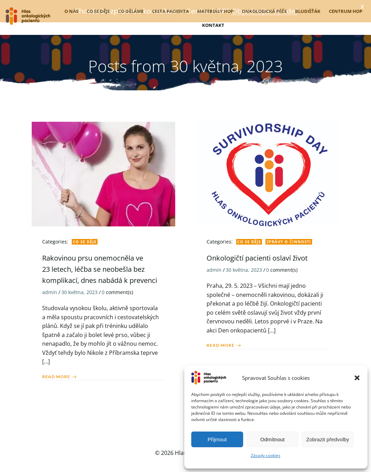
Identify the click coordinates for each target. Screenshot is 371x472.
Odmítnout (272, 439)
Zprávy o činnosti (288, 239)
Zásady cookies (265, 455)
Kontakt (213, 23)
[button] (357, 377)
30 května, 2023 (79, 290)
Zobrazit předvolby (327, 439)
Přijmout (217, 439)
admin (49, 290)
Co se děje (84, 239)
